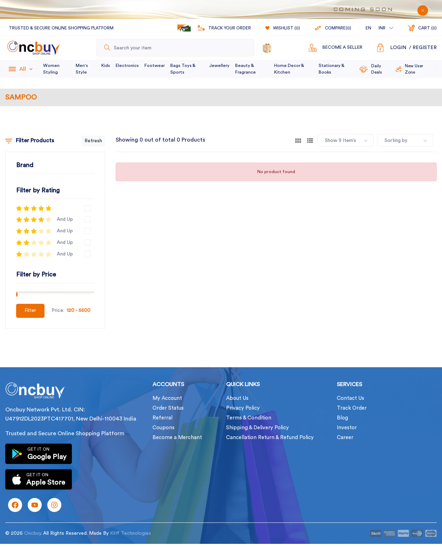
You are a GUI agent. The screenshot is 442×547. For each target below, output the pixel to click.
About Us (237, 398)
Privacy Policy (243, 408)
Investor (347, 427)
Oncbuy (32, 533)
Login (398, 47)
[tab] (298, 140)
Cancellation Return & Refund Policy (270, 437)
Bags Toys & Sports (182, 68)
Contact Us (350, 398)
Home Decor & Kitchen (289, 68)
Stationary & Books (331, 68)
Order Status (168, 408)
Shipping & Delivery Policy (257, 427)
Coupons (163, 427)
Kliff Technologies (130, 533)
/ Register (423, 47)
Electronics (127, 65)
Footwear (154, 65)
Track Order (352, 408)
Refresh (93, 140)
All (26, 69)
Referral (162, 417)
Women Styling (51, 68)
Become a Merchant (177, 437)
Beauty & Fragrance (245, 68)
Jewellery (219, 65)
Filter (30, 310)
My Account (167, 398)
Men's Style (82, 68)
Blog (342, 417)
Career (345, 437)
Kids (105, 65)
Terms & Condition (248, 417)
